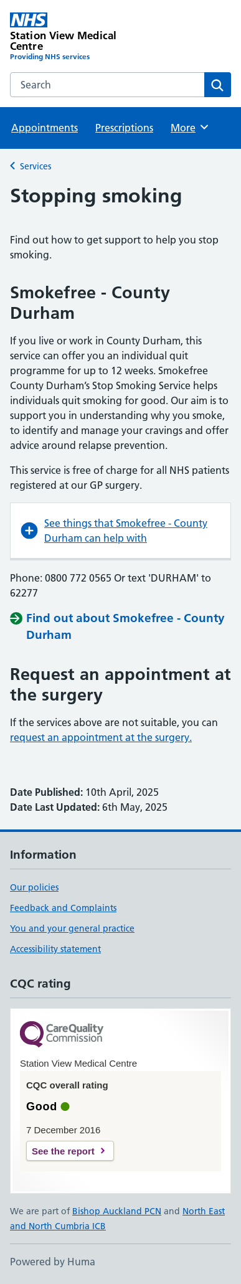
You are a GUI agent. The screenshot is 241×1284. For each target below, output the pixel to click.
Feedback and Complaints (63, 907)
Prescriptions (124, 127)
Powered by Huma (52, 1261)
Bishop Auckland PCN (116, 1211)
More (190, 127)
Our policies (34, 887)
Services (35, 166)
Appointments (44, 127)
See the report (63, 1151)
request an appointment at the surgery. (101, 737)
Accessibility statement (55, 949)
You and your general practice (72, 928)
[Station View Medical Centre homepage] (65, 37)
